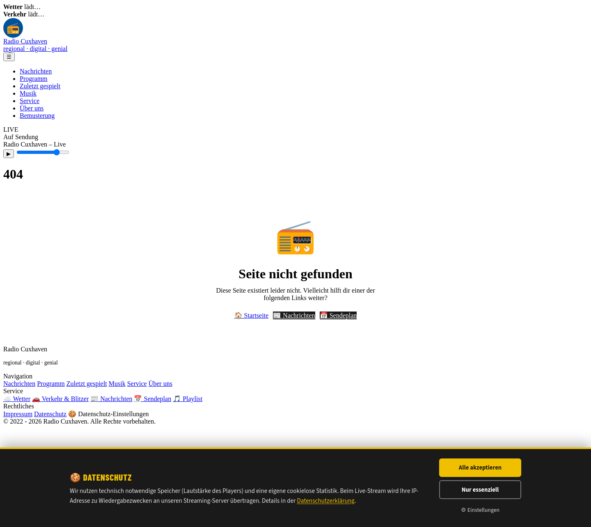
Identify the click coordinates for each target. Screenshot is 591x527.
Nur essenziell (480, 490)
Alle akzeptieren (480, 467)
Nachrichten (36, 71)
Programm (34, 78)
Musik (28, 93)
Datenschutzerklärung (326, 500)
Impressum (17, 413)
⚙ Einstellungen (480, 510)
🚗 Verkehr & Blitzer (60, 398)
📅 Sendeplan (338, 315)
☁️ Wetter (16, 398)
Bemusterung (37, 115)
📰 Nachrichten (294, 315)
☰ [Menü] (9, 57)
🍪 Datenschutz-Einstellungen (108, 413)
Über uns (32, 108)
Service (29, 100)
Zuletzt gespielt (40, 85)
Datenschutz (50, 413)
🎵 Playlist (187, 398)
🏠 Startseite (251, 315)
